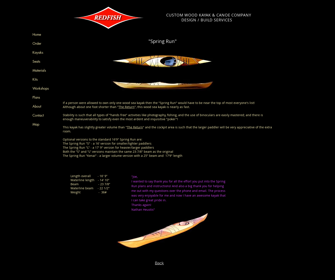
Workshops (40, 88)
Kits (35, 79)
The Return (127, 107)
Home (36, 34)
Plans (36, 97)
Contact (38, 115)
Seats (36, 61)
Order (36, 43)
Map (35, 124)
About (36, 106)
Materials (39, 70)
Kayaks (37, 52)
